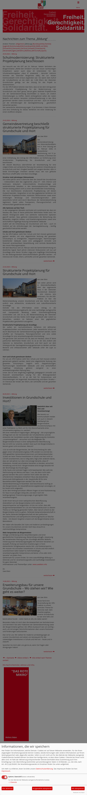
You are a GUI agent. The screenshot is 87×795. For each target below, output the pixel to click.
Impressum (6, 771)
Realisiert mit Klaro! (79, 792)
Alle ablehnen (7, 788)
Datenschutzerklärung (44, 769)
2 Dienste (12, 782)
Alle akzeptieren (78, 788)
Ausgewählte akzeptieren (42, 788)
